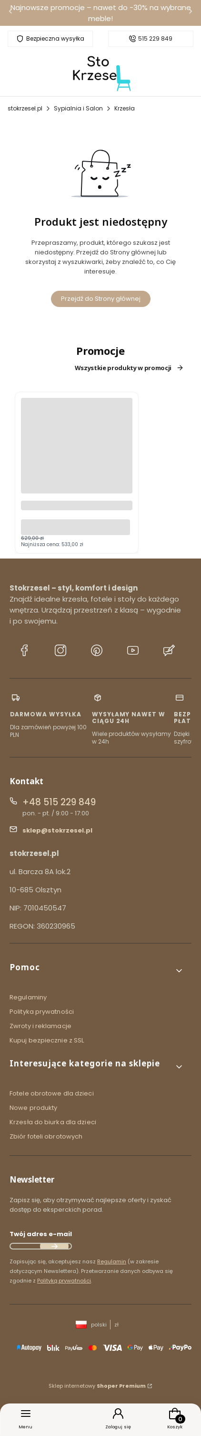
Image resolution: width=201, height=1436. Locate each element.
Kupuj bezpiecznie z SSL (47, 1040)
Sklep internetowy (97, 1386)
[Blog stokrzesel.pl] (169, 652)
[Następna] (190, 13)
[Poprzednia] (10, 13)
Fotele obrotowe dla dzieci (52, 1093)
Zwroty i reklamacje (40, 1025)
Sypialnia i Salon (78, 108)
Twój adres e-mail (41, 1234)
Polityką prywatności (64, 1280)
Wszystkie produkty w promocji (129, 368)
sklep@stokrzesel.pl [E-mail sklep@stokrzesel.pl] (57, 830)
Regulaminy (28, 997)
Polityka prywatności (42, 1011)
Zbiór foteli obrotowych (46, 1136)
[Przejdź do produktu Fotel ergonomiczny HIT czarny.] (76, 457)
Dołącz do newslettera (54, 1246)
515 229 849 (155, 39)
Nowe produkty (33, 1107)
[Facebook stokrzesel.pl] (24, 652)
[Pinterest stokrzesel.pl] (96, 652)
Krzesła (124, 108)
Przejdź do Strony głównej (101, 298)
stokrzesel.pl (25, 108)
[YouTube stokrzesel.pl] (133, 652)
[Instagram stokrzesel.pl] (60, 652)
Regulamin (111, 1261)
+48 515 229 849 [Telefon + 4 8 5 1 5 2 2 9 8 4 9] (59, 802)
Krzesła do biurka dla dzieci (53, 1122)
